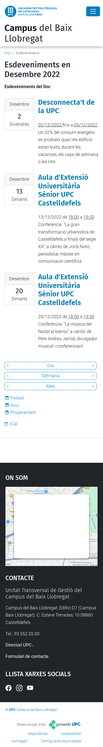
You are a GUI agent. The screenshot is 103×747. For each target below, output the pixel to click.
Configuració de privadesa (61, 741)
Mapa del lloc (38, 734)
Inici (7, 53)
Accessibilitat (71, 734)
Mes (50, 386)
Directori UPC (18, 644)
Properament (23, 412)
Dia (50, 365)
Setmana (50, 375)
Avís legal (19, 741)
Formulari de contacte (27, 656)
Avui (14, 405)
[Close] (93, 11)
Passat (17, 397)
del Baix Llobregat (38, 33)
